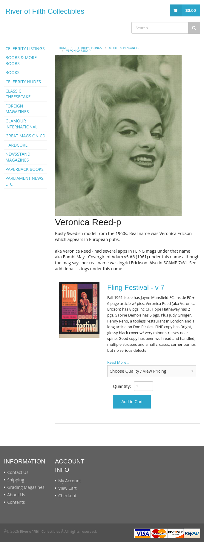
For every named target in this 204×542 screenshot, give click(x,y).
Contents (16, 502)
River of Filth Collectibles (44, 11)
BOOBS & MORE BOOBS (21, 60)
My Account (69, 480)
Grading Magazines (26, 487)
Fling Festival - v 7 (136, 287)
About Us (16, 495)
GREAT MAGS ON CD (25, 136)
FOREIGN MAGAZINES (17, 109)
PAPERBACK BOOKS (24, 169)
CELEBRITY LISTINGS (25, 48)
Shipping (15, 480)
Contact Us (17, 472)
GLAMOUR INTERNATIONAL (21, 124)
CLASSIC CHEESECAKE (17, 94)
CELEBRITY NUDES (23, 82)
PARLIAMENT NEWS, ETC (25, 181)
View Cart (67, 488)
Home (63, 48)
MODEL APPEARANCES (124, 48)
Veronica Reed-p (78, 51)
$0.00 (190, 10)
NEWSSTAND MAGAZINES (17, 157)
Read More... (118, 362)
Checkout (67, 495)
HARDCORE (16, 145)
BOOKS (12, 72)
